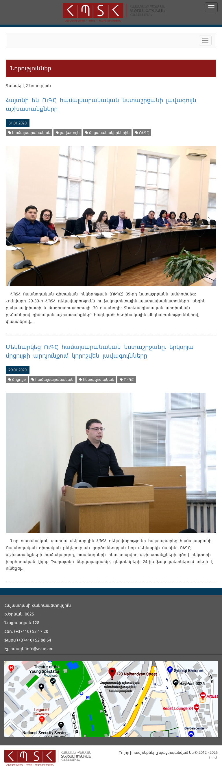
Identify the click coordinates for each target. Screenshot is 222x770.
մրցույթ (17, 379)
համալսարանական (29, 132)
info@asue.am (39, 648)
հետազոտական (96, 379)
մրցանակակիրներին (107, 132)
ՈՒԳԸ (142, 132)
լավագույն (67, 132)
